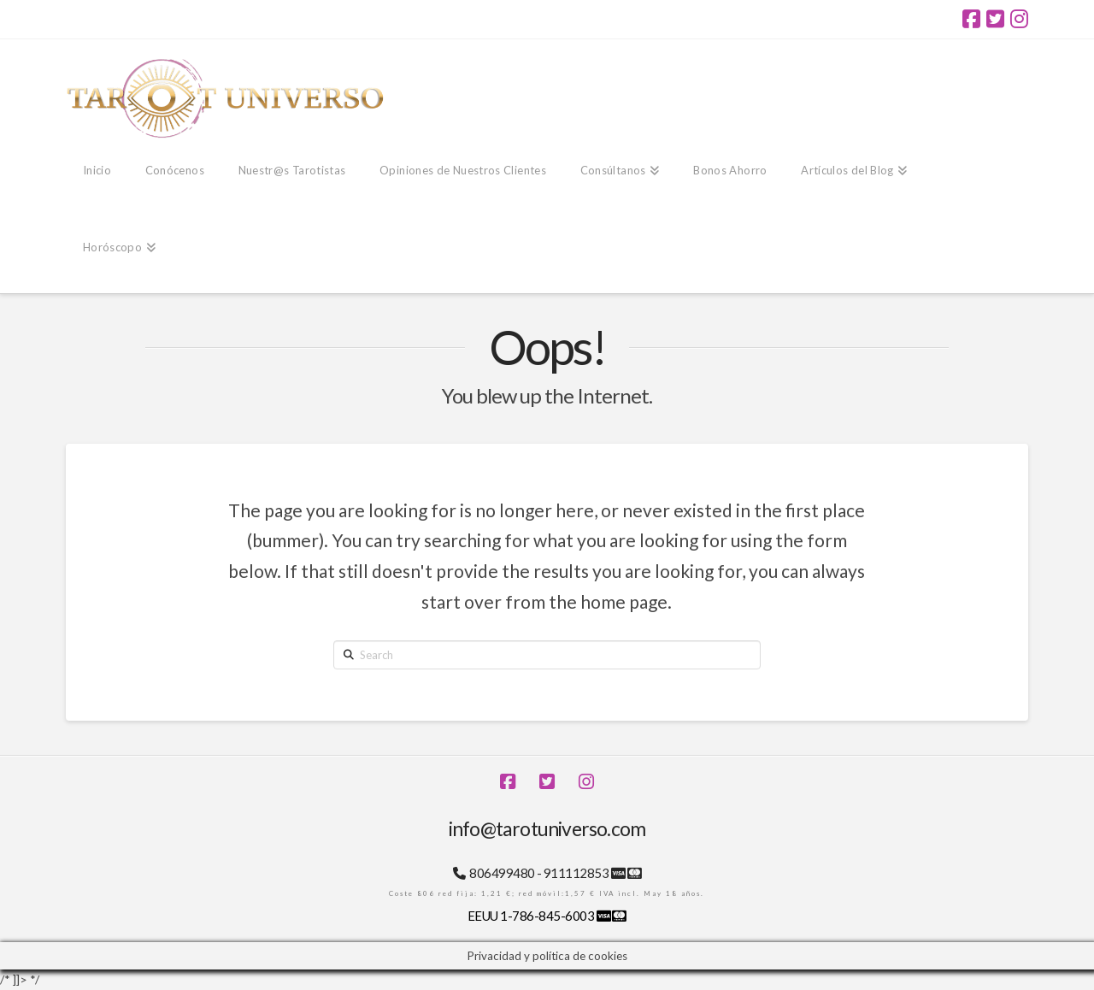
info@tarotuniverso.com (547, 828)
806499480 (501, 873)
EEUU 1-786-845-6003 (532, 915)
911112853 (576, 873)
